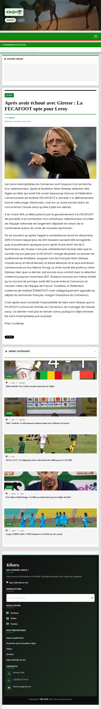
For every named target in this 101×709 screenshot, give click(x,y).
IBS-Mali (44, 699)
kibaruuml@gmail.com (22, 686)
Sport (9, 95)
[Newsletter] (91, 598)
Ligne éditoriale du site (17, 582)
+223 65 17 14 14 (20, 679)
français (10, 20)
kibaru (11, 118)
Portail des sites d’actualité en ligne (21, 643)
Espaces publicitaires (15, 638)
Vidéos (9, 649)
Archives (10, 654)
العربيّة (21, 20)
